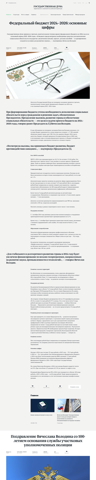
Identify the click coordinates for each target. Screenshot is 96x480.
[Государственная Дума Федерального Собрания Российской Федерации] (48, 7)
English (75, 2)
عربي (86, 2)
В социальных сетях (12, 2)
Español (79, 2)
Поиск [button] (89, 2)
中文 (83, 2)
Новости (8, 47)
